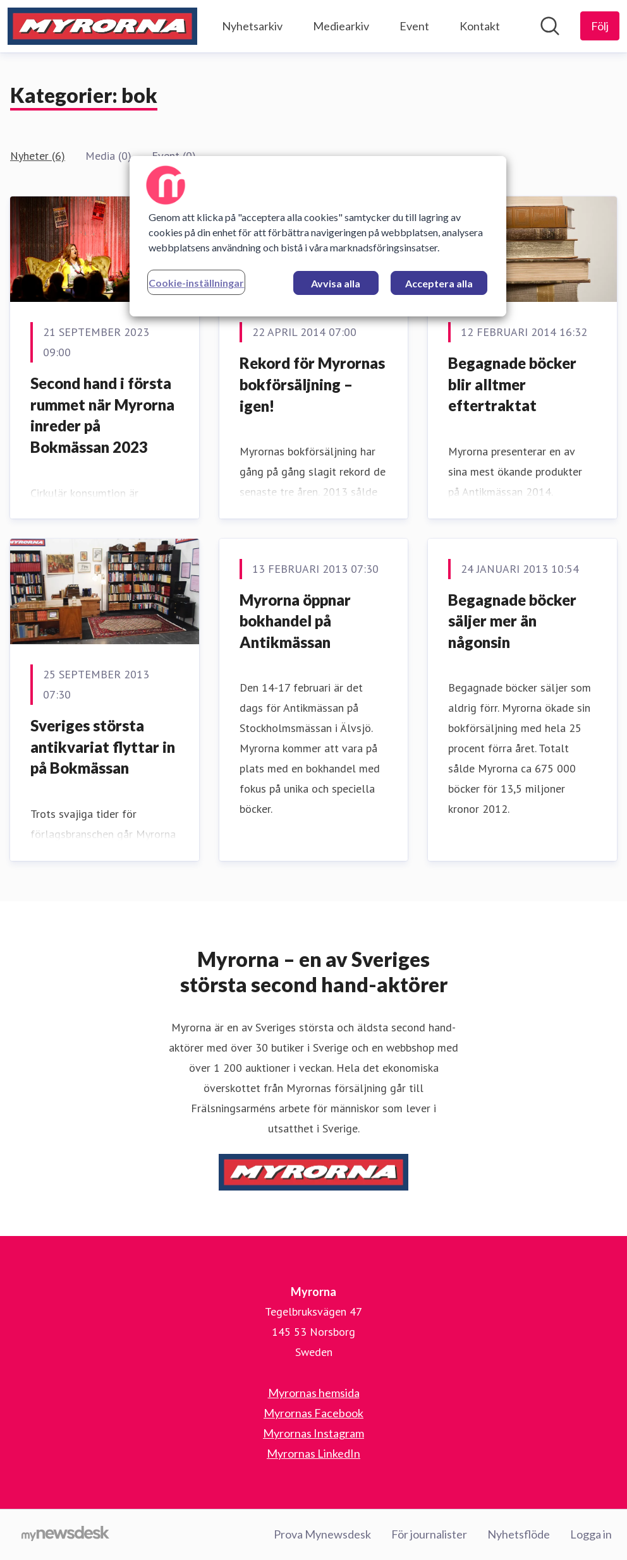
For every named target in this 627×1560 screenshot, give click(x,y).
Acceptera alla (439, 283)
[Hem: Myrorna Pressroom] (102, 26)
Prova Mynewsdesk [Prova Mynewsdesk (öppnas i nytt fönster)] (322, 1534)
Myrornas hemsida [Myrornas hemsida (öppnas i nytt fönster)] (314, 1393)
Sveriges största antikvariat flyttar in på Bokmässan (102, 746)
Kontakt (480, 26)
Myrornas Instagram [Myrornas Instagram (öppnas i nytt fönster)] (313, 1433)
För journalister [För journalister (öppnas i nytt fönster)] (429, 1534)
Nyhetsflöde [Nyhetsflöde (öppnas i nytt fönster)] (518, 1534)
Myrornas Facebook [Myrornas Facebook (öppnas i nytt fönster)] (313, 1413)
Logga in (591, 1534)
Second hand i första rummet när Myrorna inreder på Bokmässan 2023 (102, 415)
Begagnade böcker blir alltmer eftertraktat (512, 384)
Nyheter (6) (37, 155)
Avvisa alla (335, 283)
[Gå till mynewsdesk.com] (65, 1535)
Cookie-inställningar (196, 283)
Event (414, 26)
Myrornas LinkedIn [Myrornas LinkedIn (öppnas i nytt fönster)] (313, 1453)
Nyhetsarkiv (252, 26)
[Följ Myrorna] (599, 25)
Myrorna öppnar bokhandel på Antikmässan (295, 621)
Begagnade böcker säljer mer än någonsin (512, 621)
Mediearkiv (341, 26)
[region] (318, 236)
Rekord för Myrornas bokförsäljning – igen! (312, 384)
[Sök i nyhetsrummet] (550, 26)
